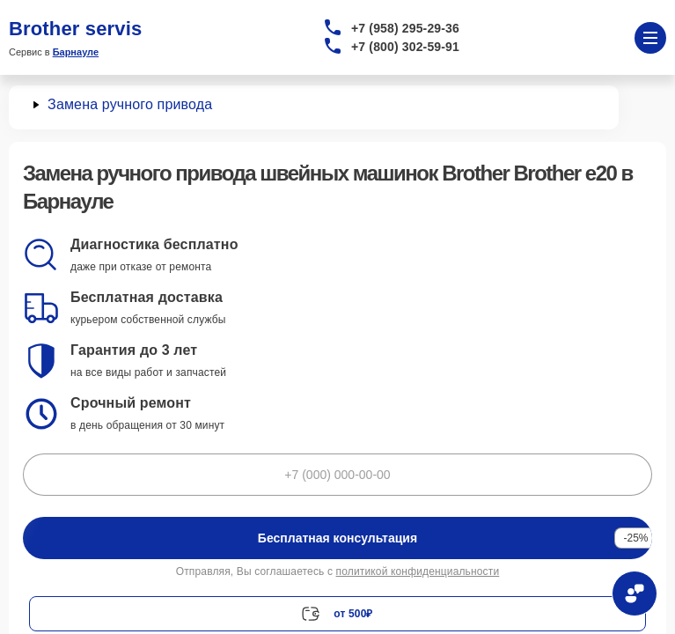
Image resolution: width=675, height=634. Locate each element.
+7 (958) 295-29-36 (405, 28)
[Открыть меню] (650, 38)
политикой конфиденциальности (418, 571)
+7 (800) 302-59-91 (405, 47)
